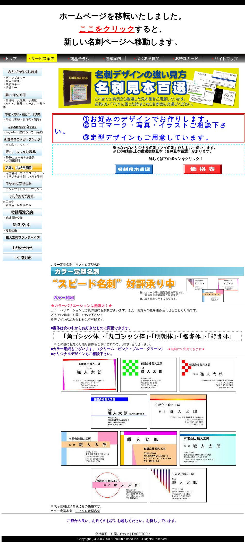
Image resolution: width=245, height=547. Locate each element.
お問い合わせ (120, 534)
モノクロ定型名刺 (87, 264)
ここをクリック (107, 29)
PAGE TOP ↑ (141, 534)
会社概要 (101, 534)
